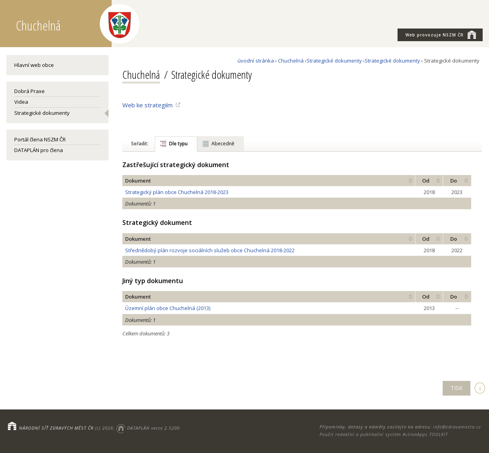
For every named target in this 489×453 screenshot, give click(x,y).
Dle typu (178, 143)
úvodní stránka (256, 60)
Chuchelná (291, 60)
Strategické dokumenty (42, 112)
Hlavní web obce (34, 65)
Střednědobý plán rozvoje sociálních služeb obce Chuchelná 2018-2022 (210, 250)
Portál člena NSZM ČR (40, 139)
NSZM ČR (440, 34)
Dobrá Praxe (29, 91)
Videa (21, 101)
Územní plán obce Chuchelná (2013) (167, 308)
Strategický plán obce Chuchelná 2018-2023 (176, 192)
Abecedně (222, 143)
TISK (456, 388)
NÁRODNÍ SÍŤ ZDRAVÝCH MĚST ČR (56, 428)
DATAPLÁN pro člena (38, 150)
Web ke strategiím (147, 105)
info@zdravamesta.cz (457, 427)
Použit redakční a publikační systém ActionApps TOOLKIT (384, 434)
